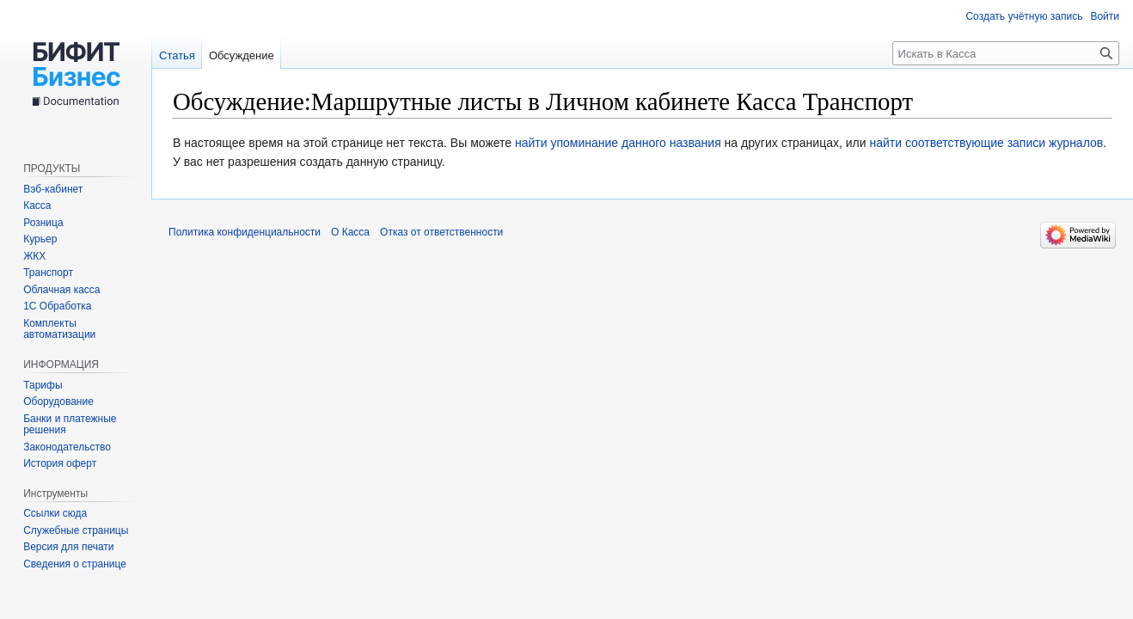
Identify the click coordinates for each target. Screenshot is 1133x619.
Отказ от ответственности (441, 232)
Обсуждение (241, 55)
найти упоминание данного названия (618, 143)
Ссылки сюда (55, 513)
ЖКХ (34, 256)
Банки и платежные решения (69, 425)
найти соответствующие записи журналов (986, 143)
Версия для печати (68, 547)
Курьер (40, 239)
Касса (37, 205)
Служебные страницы (75, 530)
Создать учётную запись (1023, 16)
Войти (1104, 16)
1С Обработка (57, 306)
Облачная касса (61, 290)
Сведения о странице (74, 564)
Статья (177, 55)
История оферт (59, 463)
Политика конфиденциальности (244, 232)
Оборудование (58, 401)
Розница (43, 223)
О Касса (350, 232)
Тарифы (42, 385)
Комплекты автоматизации (59, 329)
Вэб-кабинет (53, 189)
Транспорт (48, 273)
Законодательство (67, 447)
